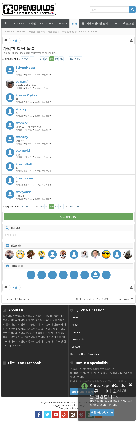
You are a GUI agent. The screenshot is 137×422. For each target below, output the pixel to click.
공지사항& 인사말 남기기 (95, 23)
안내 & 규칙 (102, 299)
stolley (21, 109)
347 (47, 58)
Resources (47, 23)
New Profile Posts (89, 31)
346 (42, 58)
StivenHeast (26, 67)
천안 (39, 126)
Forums (76, 332)
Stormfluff (24, 164)
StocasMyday (26, 95)
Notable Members (15, 31)
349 (56, 58)
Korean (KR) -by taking (17, 299)
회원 (74, 23)
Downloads (78, 339)
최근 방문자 (53, 31)
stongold (23, 150)
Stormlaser (25, 178)
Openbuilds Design (75, 405)
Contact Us (89, 299)
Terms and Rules (119, 299)
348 (52, 58)
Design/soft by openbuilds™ (68, 402)
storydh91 (24, 192)
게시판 (32, 23)
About (75, 324)
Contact (76, 346)
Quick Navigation (90, 354)
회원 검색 (15, 227)
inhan (75, 408)
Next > (78, 58)
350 (61, 58)
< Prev (25, 58)
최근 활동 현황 (69, 31)
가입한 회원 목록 (36, 31)
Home (75, 317)
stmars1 (22, 81)
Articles (18, 23)
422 (71, 58)
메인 (5, 23)
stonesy (22, 137)
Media (63, 23)
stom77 (22, 123)
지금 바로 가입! (68, 216)
